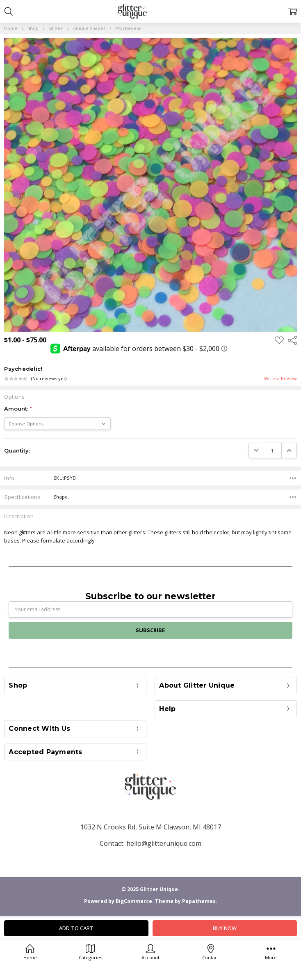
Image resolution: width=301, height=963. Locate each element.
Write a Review (280, 378)
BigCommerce (134, 901)
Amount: (18, 408)
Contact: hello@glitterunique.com (150, 843)
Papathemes (199, 901)
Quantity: (17, 450)
